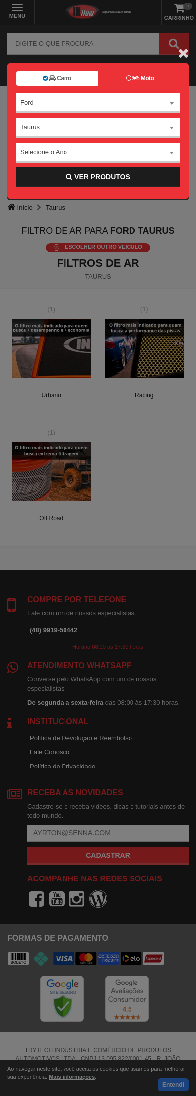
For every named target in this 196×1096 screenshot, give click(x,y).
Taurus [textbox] (30, 127)
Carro (57, 78)
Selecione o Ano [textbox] (43, 152)
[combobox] (98, 103)
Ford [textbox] (27, 102)
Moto (140, 78)
